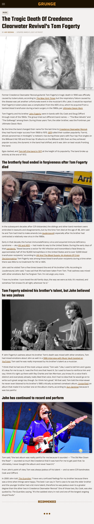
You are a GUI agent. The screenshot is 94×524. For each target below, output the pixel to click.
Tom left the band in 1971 (30, 151)
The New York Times (45, 98)
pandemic (11, 248)
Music (5, 12)
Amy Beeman (9, 32)
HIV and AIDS (24, 245)
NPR (50, 132)
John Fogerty (35, 113)
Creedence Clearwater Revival (73, 129)
